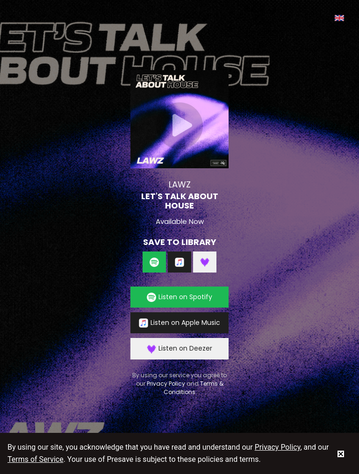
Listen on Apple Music (179, 323)
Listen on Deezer (179, 348)
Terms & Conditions (193, 388)
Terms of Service (35, 459)
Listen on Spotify (179, 297)
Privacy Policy (166, 384)
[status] (341, 453)
